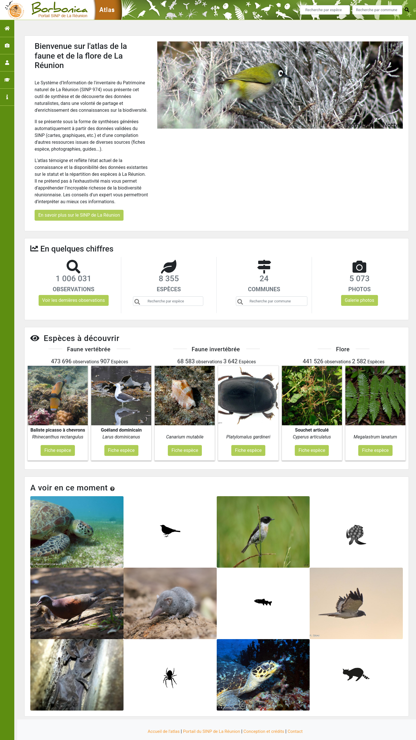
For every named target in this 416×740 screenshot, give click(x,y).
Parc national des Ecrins (269, 732)
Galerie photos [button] (359, 300)
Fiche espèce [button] (57, 433)
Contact (299, 715)
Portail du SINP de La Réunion (210, 715)
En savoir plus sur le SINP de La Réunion (79, 215)
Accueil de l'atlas (160, 715)
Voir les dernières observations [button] (73, 300)
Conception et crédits (266, 715)
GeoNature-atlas (198, 732)
